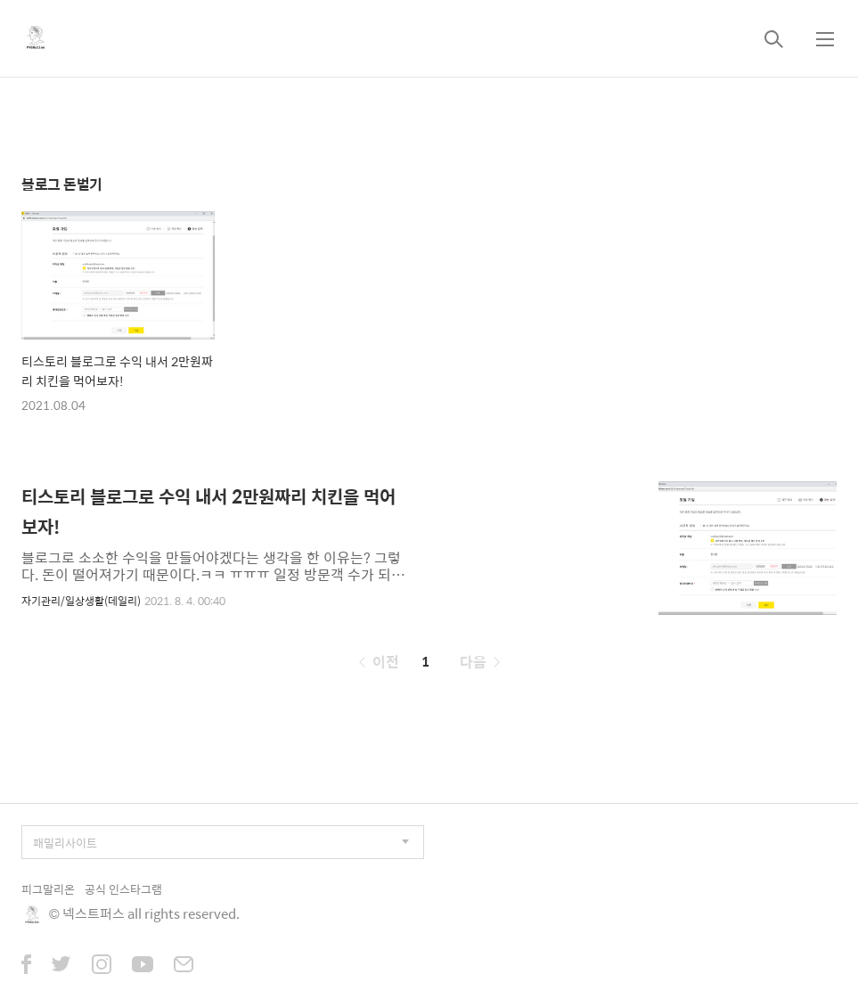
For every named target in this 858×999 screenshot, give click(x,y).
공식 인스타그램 (123, 889)
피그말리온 (48, 889)
